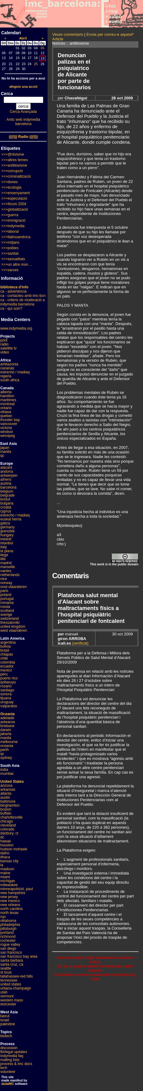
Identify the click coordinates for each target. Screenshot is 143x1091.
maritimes (8, 400)
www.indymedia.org (16, 328)
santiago (7, 690)
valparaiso (8, 706)
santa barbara (11, 960)
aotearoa (7, 722)
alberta (6, 392)
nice (3, 579)
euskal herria (10, 519)
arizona (6, 785)
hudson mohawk (13, 849)
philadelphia (10, 925)
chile (4, 658)
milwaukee (9, 885)
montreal (7, 404)
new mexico (10, 901)
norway (6, 583)
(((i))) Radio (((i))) (23, 137)
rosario (6, 686)
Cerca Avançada (23, 111)
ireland (5, 539)
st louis (6, 972)
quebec (6, 416)
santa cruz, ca (11, 964)
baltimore (7, 801)
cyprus (5, 511)
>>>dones (9, 182)
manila (5, 451)
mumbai (7, 773)
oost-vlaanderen (13, 587)
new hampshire (12, 893)
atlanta (5, 793)
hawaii (5, 841)
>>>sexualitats (13, 259)
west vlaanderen (13, 630)
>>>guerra (9, 215)
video (4, 352)
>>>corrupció (12, 171)
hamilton (7, 396)
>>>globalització (14, 209)
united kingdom (12, 626)
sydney (6, 758)
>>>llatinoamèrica (15, 237)
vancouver (8, 424)
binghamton (10, 805)
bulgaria (7, 503)
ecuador (7, 666)
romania (7, 603)
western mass (11, 1000)
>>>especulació (14, 198)
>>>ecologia (11, 187)
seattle (5, 968)
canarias (7, 368)
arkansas (7, 789)
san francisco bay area (18, 956)
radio (4, 344)
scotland (7, 610)
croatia (5, 507)
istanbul (6, 543)
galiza (5, 523)
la (1, 865)
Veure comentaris (67, 34)
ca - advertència (13, 291)
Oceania (7, 714)
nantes (5, 571)
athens (5, 479)
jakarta (5, 734)
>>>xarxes (9, 270)
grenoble (7, 531)
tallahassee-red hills (16, 976)
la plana (6, 551)
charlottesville (11, 817)
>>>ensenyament (15, 193)
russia (5, 607)
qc (2, 455)
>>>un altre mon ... (16, 264)
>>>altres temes (14, 160)
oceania (6, 746)
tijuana (5, 698)
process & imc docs (16, 1064)
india (4, 769)
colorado (7, 829)
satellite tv (8, 348)
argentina (8, 642)
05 (42, 48)
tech (3, 1068)
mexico (6, 670)
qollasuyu (8, 682)
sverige (6, 614)
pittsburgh (8, 928)
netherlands (10, 575)
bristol (5, 499)
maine (5, 873)
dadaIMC (7, 1083)
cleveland (8, 825)
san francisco (11, 952)
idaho (4, 853)
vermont (7, 996)
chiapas (6, 654)
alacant (6, 467)
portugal (7, 599)
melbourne (9, 742)
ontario (6, 408)
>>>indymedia (13, 226)
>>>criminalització (16, 176)
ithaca (5, 857)
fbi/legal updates (13, 1052)
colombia (7, 662)
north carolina (11, 909)
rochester (8, 940)
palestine (7, 1024)
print (3, 340)
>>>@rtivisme (12, 154)
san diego (8, 948)
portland (7, 932)
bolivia (5, 646)
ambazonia (9, 364)
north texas (9, 913)
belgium (6, 491)
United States (12, 781)
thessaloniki (10, 622)
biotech (6, 1036)
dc (2, 837)
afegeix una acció (23, 86)
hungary (7, 535)
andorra (6, 471)
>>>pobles (9, 248)
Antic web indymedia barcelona (23, 121)
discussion (8, 1048)
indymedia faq (11, 1056)
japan (4, 448)
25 (36, 64)
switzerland (9, 618)
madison (7, 869)
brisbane (7, 726)
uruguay (7, 702)
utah (3, 992)
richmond (7, 936)
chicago (6, 821)
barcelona (8, 487)
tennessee (8, 980)
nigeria (5, 376)
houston (7, 845)
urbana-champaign (15, 988)
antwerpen (8, 475)
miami (5, 877)
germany (7, 527)
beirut (5, 1016)
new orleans (10, 905)
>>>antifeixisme (14, 165)
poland (5, 595)
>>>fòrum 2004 (13, 204)
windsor (6, 432)
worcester (8, 1004)
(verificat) (80, 643)
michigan (7, 881)
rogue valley (10, 944)
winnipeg (7, 436)
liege (4, 555)
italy (3, 547)
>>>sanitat (9, 253)
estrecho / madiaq (14, 372)
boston (5, 809)
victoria (6, 428)
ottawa (5, 412)
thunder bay (10, 420)
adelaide (7, 718)
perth (4, 750)
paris (4, 591)
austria (5, 483)
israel (4, 1020)
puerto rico (9, 678)
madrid (6, 563)
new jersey (9, 897)
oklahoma (8, 921)
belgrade (7, 495)
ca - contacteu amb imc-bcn (22, 296)
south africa (9, 380)
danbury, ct (9, 833)
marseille (7, 567)
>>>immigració (13, 220)
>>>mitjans (10, 242)
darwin (5, 730)
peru (4, 674)
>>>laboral (10, 231)
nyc (3, 917)
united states (10, 984)
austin (5, 797)
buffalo (5, 813)
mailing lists (9, 1060)
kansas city (9, 861)
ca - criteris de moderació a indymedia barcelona (22, 302)
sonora (6, 694)
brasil (4, 650)
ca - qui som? (11, 308)
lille (3, 559)
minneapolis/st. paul (16, 889)
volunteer (7, 1072)
